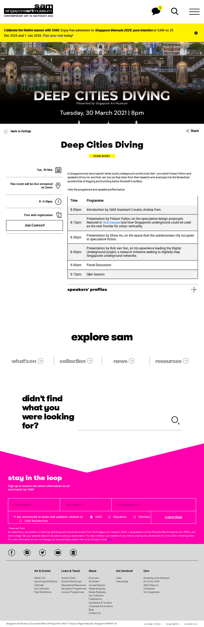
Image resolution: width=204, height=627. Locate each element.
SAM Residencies (36, 521)
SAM (98, 517)
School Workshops (71, 581)
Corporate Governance (101, 606)
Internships (122, 581)
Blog (91, 609)
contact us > (191, 623)
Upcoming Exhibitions (45, 581)
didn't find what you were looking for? (48, 412)
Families (144, 517)
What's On (39, 578)
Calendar (39, 585)
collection (79, 361)
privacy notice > (153, 623)
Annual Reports (97, 585)
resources (174, 361)
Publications (95, 599)
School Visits (68, 578)
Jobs (118, 578)
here (110, 539)
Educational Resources (73, 585)
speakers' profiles (87, 289)
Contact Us (95, 613)
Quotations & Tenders (100, 602)
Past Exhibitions (43, 592)
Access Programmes (72, 592)
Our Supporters (151, 592)
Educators (120, 517)
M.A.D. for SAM (151, 581)
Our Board (94, 581)
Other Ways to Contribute (151, 586)
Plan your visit (53, 35)
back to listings (15, 131)
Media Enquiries (97, 588)
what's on (30, 361)
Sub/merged (111, 222)
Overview (94, 578)
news (126, 361)
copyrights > (173, 623)
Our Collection (41, 588)
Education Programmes (74, 588)
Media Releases (97, 592)
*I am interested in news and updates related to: (49, 517)
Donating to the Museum (156, 578)
